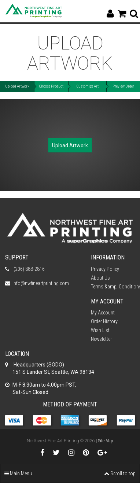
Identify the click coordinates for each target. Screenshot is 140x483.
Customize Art (87, 86)
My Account (103, 313)
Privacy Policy (105, 269)
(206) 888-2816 (28, 269)
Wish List (100, 330)
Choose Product (51, 86)
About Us (100, 278)
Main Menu (18, 473)
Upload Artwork (17, 86)
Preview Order (123, 86)
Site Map (105, 440)
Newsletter (101, 339)
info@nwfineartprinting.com (40, 283)
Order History (104, 321)
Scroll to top (120, 473)
